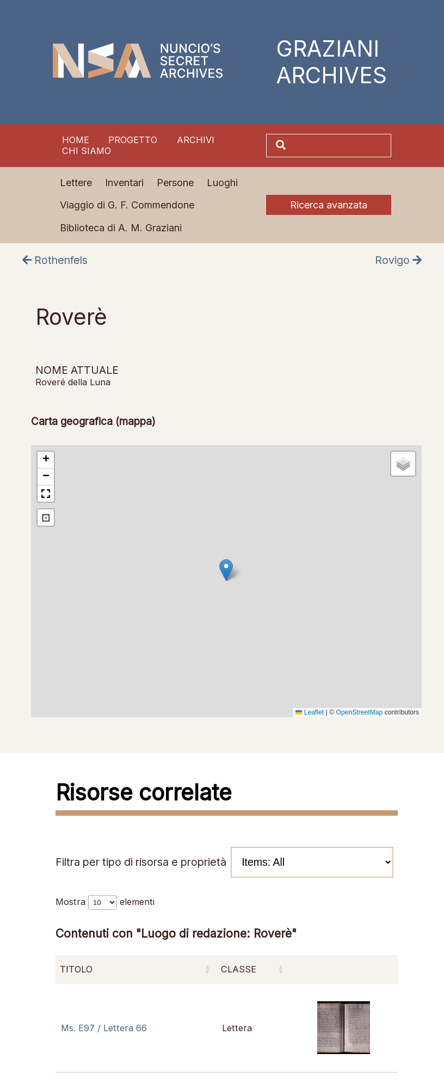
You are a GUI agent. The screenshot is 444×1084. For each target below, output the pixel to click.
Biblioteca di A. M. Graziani (121, 227)
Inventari (124, 182)
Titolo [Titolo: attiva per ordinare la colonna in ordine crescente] (76, 969)
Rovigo (398, 260)
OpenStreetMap (359, 712)
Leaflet (309, 712)
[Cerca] (339, 145)
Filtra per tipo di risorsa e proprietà (224, 862)
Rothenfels (55, 260)
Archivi (195, 139)
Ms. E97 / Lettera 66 (104, 1028)
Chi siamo (86, 150)
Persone (175, 182)
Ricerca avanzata (328, 205)
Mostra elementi (105, 901)
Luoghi (222, 182)
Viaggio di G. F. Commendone (127, 205)
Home (75, 139)
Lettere (76, 182)
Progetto (132, 139)
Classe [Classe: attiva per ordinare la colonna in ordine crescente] (238, 969)
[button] (226, 570)
